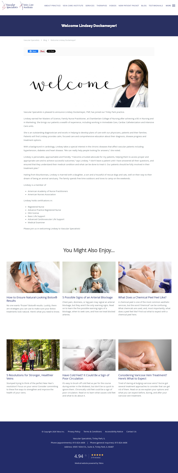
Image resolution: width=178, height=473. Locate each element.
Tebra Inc (60, 431)
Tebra (101, 463)
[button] (173, 6)
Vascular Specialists (31, 40)
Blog (45, 40)
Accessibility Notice (114, 431)
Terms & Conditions (93, 431)
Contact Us (131, 431)
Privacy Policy (74, 431)
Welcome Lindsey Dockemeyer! (63, 40)
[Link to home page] (20, 7)
